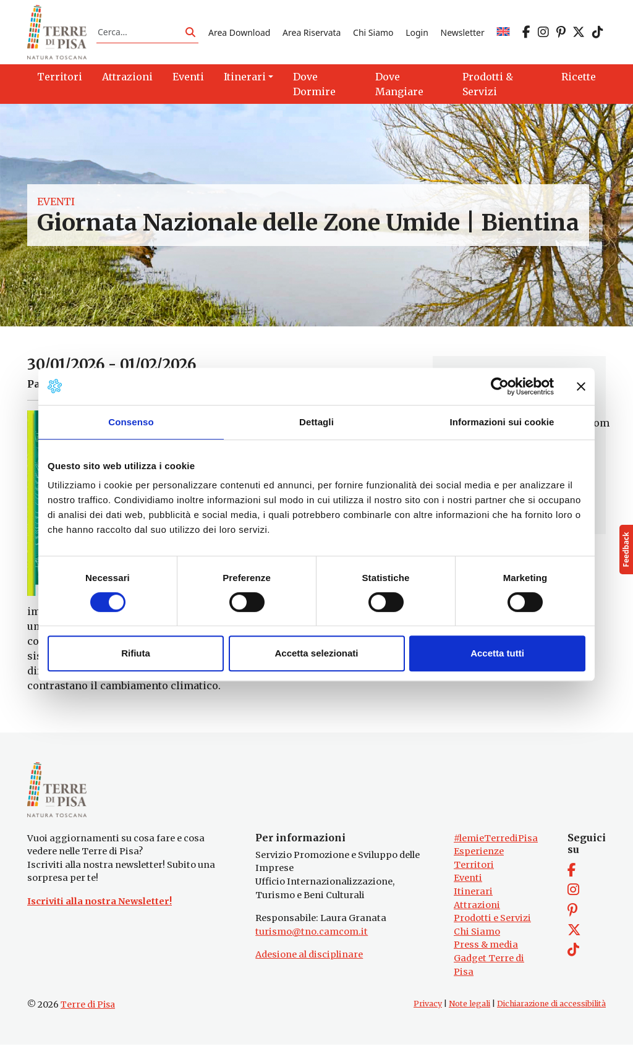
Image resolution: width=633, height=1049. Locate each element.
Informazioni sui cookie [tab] (502, 422)
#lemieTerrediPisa (496, 841)
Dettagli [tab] (316, 422)
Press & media (486, 948)
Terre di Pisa (88, 1008)
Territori (474, 869)
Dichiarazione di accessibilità (551, 1008)
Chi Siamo (373, 33)
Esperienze (479, 855)
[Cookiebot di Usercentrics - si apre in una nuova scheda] (500, 386)
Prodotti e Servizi (492, 922)
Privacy (428, 1008)
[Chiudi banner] (581, 386)
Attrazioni (477, 908)
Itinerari (473, 895)
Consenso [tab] (130, 422)
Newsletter (463, 33)
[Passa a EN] (503, 33)
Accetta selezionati (316, 653)
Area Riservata (312, 33)
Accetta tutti (497, 653)
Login (417, 33)
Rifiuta (135, 653)
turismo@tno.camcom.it (311, 935)
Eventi (56, 203)
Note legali (469, 1008)
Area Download (239, 33)
